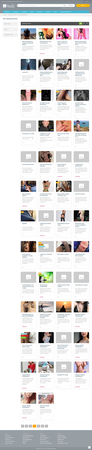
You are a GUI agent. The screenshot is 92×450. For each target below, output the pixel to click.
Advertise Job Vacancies (46, 443)
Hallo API (25, 441)
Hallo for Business (44, 437)
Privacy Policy (8, 443)
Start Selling (43, 435)
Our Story (7, 435)
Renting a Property (62, 437)
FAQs (24, 443)
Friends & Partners (12, 14)
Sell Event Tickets (44, 441)
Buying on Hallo (61, 435)
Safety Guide (26, 437)
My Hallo (87, 1)
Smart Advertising (27, 439)
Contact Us (8, 439)
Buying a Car (61, 439)
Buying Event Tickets (63, 443)
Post (83, 5)
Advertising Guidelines (28, 435)
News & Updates (9, 437)
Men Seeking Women (68, 8)
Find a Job (60, 441)
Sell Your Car (43, 439)
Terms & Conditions (10, 441)
